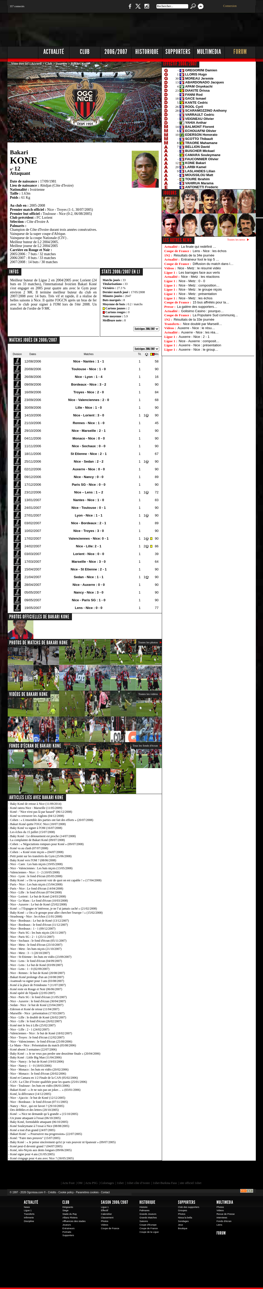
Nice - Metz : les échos (196, 298)
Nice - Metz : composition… (199, 285)
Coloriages (107, 1183)
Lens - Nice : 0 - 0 (88, 608)
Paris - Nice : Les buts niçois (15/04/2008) (36, 884)
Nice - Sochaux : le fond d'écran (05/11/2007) (38, 940)
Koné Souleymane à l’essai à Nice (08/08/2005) (39, 1126)
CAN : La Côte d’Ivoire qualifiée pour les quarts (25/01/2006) (48, 1082)
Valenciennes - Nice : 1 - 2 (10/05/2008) (35, 872)
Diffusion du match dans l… (213, 264)
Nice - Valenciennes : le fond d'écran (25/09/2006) (41, 1041)
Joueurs (61, 63)
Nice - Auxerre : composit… (199, 341)
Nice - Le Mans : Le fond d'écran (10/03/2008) (39, 900)
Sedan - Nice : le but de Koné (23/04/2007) (36, 1005)
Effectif (104, 1210)
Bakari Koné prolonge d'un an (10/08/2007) (37, 977)
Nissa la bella (185, 1217)
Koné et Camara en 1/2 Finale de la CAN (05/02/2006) (44, 1078)
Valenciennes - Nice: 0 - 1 (88, 538)
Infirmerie (29, 1217)
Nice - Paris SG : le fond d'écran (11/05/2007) (38, 997)
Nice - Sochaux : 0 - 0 (89, 446)
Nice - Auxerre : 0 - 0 (88, 585)
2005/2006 (17, 254)
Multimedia (209, 51)
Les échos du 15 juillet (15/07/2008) (32, 832)
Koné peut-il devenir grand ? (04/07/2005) (36, 1146)
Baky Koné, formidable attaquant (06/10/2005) (39, 1122)
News (27, 1207)
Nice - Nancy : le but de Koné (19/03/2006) (37, 1061)
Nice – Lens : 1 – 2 (88, 492)
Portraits (66, 1232)
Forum (240, 51)
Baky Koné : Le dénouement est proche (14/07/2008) (43, 836)
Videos (104, 1225)
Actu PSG (91, 1183)
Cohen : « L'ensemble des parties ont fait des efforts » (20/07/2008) (51, 820)
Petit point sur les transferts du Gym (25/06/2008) (41, 856)
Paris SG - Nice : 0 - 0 (89, 484)
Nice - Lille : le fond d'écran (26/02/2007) (36, 1021)
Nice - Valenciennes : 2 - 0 (88, 400)
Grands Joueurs (147, 1214)
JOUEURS (170, 193)
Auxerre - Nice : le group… (198, 349)
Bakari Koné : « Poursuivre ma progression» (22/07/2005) (46, 1134)
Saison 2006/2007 (114, 1202)
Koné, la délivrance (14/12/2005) (30, 1094)
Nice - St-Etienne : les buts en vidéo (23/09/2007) (41, 957)
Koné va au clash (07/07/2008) (29, 848)
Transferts (29, 1214)
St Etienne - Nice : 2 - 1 (89, 454)
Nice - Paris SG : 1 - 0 (89, 600)
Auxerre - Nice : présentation (200, 345)
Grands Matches (148, 1217)
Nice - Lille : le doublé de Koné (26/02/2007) (38, 1017)
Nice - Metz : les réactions (200, 277)
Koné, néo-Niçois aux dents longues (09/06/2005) (41, 1150)
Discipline (29, 1221)
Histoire (143, 1207)
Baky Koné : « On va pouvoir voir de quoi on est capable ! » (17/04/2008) (56, 880)
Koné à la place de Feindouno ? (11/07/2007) (38, 985)
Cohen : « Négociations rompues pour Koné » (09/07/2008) (47, 844)
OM (79, 1183)
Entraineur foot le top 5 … (200, 259)
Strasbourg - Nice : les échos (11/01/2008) (36, 916)
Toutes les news (236, 239)
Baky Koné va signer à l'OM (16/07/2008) (36, 828)
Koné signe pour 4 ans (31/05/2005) (32, 1154)
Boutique (113, 9)
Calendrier (106, 1214)
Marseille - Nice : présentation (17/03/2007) (37, 1013)
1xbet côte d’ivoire (138, 1183)
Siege (65, 1210)
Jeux (180, 1225)
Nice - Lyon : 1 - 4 (88, 377)
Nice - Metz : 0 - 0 (192, 281)
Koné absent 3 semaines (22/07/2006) (33, 1049)
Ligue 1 (28, 1210)
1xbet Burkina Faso (165, 1183)
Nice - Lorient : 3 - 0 (88, 415)
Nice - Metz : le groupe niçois (200, 289)
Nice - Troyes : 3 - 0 (88, 531)
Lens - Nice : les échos (210, 251)
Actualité (53, 51)
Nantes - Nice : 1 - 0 (88, 500)
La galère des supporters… (197, 307)
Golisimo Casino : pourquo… (202, 311)
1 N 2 (93, 9)
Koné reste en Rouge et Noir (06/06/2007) (36, 989)
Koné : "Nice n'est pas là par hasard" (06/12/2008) (41, 812)
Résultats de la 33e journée (194, 319)
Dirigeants (67, 1207)
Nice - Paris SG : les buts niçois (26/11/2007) (38, 932)
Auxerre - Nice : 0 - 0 (88, 469)
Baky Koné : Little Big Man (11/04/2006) (36, 1057)
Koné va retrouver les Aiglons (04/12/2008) (37, 816)
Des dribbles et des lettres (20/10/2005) (34, 1110)
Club (85, 51)
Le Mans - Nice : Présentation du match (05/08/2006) (43, 1045)
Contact (105, 1192)
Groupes (182, 1210)
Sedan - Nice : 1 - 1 (89, 577)
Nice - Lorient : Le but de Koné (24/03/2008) (38, 896)
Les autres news (177, 240)
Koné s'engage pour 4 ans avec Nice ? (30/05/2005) (42, 1158)
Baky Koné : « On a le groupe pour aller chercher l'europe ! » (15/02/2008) (56, 912)
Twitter (138, 9)
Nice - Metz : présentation (198, 294)
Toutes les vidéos (148, 693)
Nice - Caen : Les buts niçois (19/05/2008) (36, 864)
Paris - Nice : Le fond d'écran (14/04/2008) (36, 888)
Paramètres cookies (87, 1192)
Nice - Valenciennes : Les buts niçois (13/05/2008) (41, 868)
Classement (107, 1217)
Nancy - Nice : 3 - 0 (89, 592)
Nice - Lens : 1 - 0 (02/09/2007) (30, 969)
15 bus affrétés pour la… (211, 302)
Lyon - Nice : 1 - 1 (88, 515)
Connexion (230, 6)
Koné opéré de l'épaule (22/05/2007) (32, 993)
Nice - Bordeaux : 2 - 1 (88, 523)
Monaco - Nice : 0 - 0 (88, 438)
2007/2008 (17, 262)
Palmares (144, 1210)
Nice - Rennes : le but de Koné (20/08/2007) (37, 973)
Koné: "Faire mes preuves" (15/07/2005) (35, 1138)
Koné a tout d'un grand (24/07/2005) (32, 1130)
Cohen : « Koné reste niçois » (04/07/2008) (37, 852)
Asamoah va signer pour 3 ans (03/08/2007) (37, 981)
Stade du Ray (69, 1214)
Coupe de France (110, 1228)
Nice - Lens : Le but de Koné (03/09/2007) (36, 965)
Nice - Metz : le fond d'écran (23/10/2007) (36, 945)
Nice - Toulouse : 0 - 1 (88, 508)
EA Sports (66, 1172)
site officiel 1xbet (190, 1183)
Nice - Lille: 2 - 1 (88, 546)
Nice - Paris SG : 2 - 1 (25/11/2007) (32, 937)
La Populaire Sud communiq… (215, 315)
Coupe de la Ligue (149, 1232)
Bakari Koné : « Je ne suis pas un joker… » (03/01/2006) (45, 1090)
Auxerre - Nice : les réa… (200, 332)
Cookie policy (65, 1192)
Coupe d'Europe (147, 1225)
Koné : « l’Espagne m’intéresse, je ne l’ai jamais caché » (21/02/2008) (53, 908)
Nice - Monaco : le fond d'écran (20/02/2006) (38, 1073)
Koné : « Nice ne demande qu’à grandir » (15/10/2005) (44, 1114)
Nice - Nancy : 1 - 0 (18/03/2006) (31, 1065)
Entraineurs (68, 1228)
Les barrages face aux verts (199, 272)
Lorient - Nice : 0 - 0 (88, 554)
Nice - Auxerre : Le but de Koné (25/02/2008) (38, 904)
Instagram (146, 9)
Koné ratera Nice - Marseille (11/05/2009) (36, 808)
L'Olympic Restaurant (134, 1172)
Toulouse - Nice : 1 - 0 (88, 369)
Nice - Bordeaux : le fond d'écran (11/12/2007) (39, 925)
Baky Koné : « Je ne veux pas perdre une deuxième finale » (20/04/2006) (55, 1053)
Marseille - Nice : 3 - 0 (89, 562)
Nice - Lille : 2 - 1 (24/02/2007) (29, 1029)
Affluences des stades (74, 1221)
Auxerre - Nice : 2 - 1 (194, 337)
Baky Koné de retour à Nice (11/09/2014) (36, 804)
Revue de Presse (226, 1214)
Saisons (143, 1221)
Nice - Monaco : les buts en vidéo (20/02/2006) (39, 1069)
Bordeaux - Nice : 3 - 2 (88, 384)
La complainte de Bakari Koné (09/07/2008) (37, 840)
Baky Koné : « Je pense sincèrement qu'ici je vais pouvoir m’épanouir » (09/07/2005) (63, 1142)
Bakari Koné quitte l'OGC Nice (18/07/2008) (38, 824)
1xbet (120, 1183)
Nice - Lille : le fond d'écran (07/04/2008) (36, 892)
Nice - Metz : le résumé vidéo (199, 268)
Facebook (129, 9)
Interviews (222, 1217)
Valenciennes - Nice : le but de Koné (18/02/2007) (41, 1033)
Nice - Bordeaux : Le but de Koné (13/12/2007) (39, 920)
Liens (219, 1225)
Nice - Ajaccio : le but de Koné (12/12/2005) (37, 1098)
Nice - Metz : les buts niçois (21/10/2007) (36, 949)
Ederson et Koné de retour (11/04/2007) (34, 1009)
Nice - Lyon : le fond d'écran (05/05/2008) (36, 876)
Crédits (52, 1192)
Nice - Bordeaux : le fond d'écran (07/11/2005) (39, 1102)
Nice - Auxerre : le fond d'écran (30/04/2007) (38, 1001)
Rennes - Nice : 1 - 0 (89, 423)
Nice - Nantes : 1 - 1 (88, 361)
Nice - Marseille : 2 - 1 (89, 431)
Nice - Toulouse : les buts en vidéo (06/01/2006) (40, 1085)
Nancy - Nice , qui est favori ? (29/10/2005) (37, 1106)
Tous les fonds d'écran (145, 745)
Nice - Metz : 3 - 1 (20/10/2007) (30, 953)
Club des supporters (188, 1207)
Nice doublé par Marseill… (202, 324)
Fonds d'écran (224, 1221)
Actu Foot (68, 1183)
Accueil (36, 63)
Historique (147, 51)
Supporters (178, 51)
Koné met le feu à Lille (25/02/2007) (33, 1025)
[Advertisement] (162, 28)
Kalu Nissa (203, 1172)
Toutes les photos (148, 642)
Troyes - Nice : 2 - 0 (88, 392)
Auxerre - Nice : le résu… (196, 328)
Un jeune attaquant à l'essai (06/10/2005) (35, 1118)
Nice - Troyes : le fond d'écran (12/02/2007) (37, 1037)
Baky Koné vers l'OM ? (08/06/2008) (33, 860)
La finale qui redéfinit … (198, 247)
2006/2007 (116, 51)
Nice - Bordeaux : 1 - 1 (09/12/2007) (32, 928)
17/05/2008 (138, 292)
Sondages (183, 1221)
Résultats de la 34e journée (194, 255)
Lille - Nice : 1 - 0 (89, 407)
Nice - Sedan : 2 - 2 (89, 461)
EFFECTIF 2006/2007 (180, 64)
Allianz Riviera (69, 1217)
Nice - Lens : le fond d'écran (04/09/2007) (36, 961)
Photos (104, 1221)
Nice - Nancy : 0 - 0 (89, 477)
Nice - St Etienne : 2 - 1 (89, 569)
